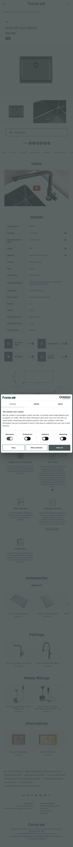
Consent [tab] (12, 404)
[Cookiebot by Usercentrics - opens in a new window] (60, 397)
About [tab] (60, 404)
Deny (14, 448)
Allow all (59, 448)
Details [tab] (36, 404)
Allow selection (36, 448)
